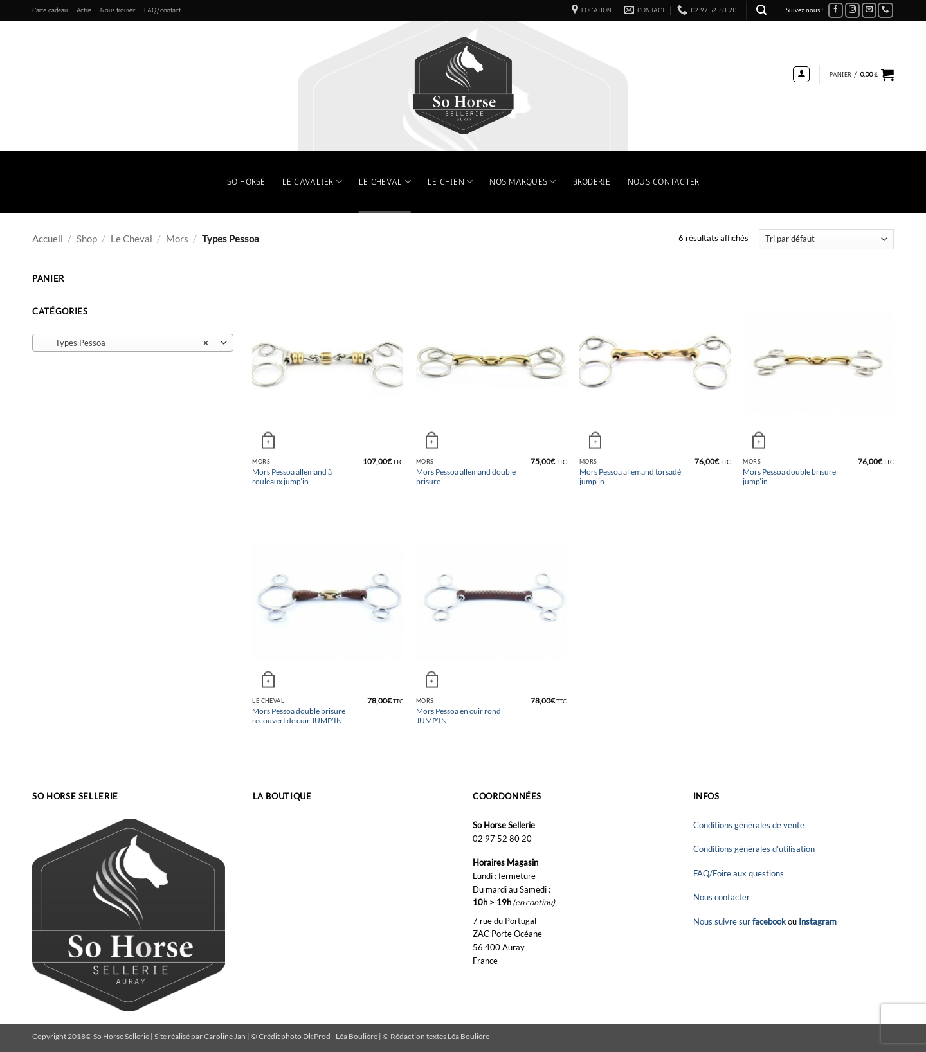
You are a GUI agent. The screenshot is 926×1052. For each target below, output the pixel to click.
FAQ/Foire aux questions (738, 873)
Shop (87, 238)
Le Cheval (385, 182)
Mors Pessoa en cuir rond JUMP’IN (458, 715)
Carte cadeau (50, 10)
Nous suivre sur (740, 921)
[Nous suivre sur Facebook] (836, 11)
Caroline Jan (225, 1035)
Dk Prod (317, 1035)
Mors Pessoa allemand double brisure (466, 476)
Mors (177, 238)
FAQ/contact (162, 10)
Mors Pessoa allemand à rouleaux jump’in (292, 476)
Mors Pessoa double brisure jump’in (789, 476)
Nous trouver (117, 10)
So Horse (246, 181)
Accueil (47, 238)
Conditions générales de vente (748, 825)
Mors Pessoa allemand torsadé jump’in (630, 476)
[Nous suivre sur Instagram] (852, 11)
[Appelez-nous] (885, 11)
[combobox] (132, 343)
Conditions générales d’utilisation (754, 849)
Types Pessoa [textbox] (126, 343)
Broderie (592, 181)
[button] (761, 10)
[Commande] (826, 239)
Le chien (450, 182)
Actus (84, 10)
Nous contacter (664, 181)
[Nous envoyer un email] (869, 11)
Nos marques (522, 182)
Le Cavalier (312, 182)
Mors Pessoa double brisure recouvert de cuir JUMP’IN (298, 715)
